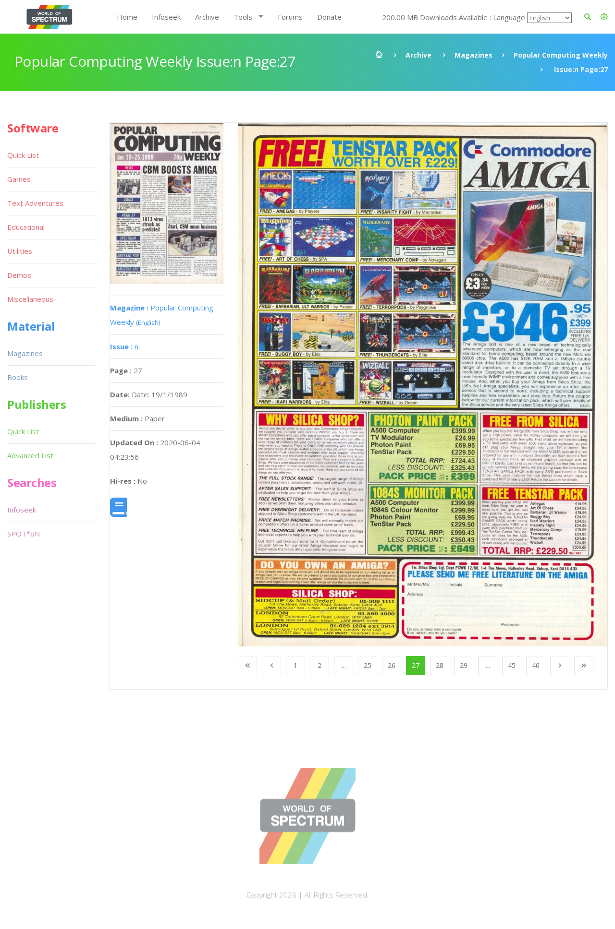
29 (463, 665)
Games (19, 179)
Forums (290, 17)
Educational (26, 227)
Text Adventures (35, 203)
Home (127, 17)
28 (439, 665)
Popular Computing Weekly (561, 55)
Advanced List (30, 455)
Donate (329, 17)
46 (536, 665)
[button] (604, 17)
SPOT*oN (23, 533)
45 (512, 665)
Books (17, 377)
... (344, 665)
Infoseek (166, 17)
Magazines (473, 55)
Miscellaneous (30, 299)
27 (415, 665)
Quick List (23, 155)
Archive (207, 17)
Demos (19, 275)
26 (391, 665)
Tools (243, 17)
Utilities (19, 251)
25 (367, 665)
